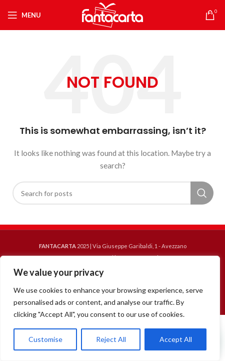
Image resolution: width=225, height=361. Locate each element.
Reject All (111, 339)
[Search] (112, 193)
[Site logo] (112, 14)
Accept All (176, 339)
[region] (110, 308)
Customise (45, 339)
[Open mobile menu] (24, 15)
